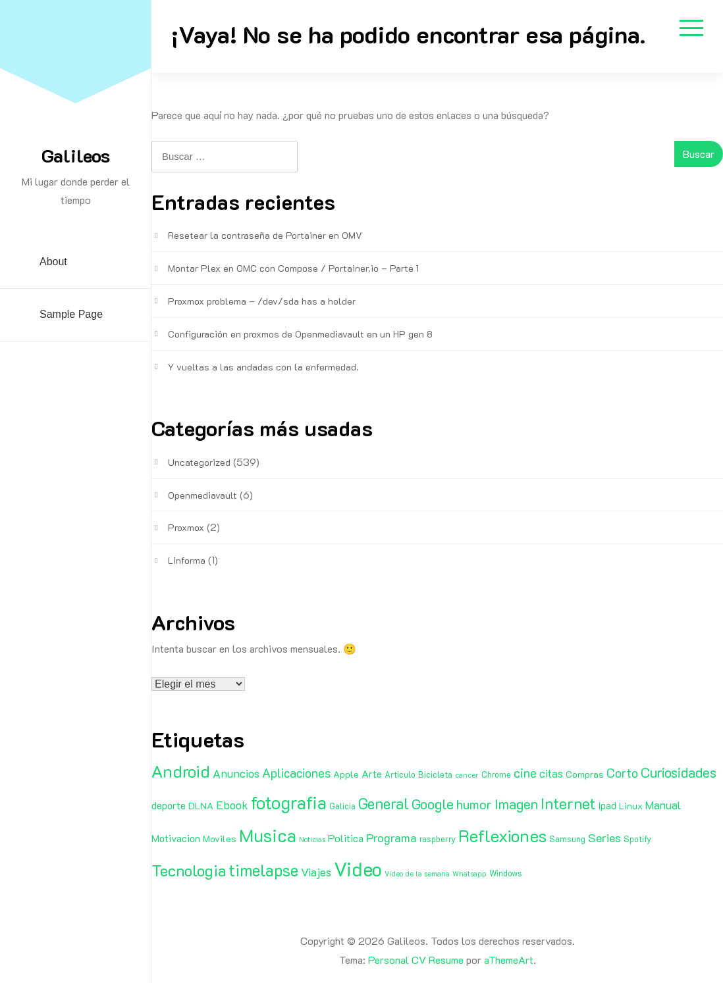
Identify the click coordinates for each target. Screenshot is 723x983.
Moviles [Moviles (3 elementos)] (219, 838)
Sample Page (71, 314)
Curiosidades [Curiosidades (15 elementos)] (678, 772)
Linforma (186, 560)
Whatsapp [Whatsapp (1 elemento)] (469, 873)
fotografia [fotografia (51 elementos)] (289, 802)
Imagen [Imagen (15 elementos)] (516, 804)
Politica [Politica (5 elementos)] (345, 838)
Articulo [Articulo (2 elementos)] (400, 774)
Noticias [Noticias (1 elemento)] (312, 839)
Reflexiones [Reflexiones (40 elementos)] (502, 835)
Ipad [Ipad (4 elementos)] (607, 805)
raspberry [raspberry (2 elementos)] (437, 839)
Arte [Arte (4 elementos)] (372, 773)
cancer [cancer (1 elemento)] (467, 775)
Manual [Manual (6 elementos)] (663, 804)
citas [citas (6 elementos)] (551, 773)
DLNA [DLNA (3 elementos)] (200, 805)
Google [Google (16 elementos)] (433, 804)
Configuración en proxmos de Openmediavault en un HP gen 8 (300, 334)
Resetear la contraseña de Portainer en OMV (265, 235)
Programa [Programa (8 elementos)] (391, 837)
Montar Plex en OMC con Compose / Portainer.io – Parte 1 (293, 268)
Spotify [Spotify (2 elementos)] (637, 839)
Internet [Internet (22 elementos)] (568, 803)
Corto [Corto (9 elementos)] (622, 773)
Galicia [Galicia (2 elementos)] (342, 806)
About (53, 261)
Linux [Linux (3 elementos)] (631, 805)
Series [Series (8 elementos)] (604, 837)
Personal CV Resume (416, 960)
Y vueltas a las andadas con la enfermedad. (263, 367)
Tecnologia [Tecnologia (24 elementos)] (188, 870)
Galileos (75, 155)
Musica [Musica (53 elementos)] (267, 835)
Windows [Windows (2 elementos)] (505, 873)
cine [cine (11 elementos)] (525, 772)
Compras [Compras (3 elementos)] (585, 774)
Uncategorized (199, 462)
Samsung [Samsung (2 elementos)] (567, 839)
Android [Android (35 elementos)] (180, 771)
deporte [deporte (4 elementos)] (168, 805)
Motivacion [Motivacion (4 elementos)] (175, 838)
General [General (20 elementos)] (383, 803)
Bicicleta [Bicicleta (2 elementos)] (435, 774)
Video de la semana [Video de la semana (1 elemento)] (417, 873)
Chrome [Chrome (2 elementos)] (496, 774)
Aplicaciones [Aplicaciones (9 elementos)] (296, 773)
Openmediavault (202, 495)
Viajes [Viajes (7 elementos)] (316, 872)
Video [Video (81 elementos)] (358, 868)
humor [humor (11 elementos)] (474, 804)
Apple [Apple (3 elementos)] (346, 774)
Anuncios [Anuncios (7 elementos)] (236, 773)
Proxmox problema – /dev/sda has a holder (262, 301)
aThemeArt (508, 960)
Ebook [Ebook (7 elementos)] (232, 804)
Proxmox (186, 527)
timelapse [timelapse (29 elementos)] (263, 869)
